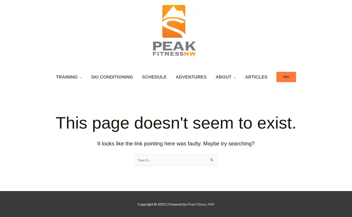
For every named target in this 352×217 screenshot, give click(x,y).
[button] (286, 77)
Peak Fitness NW (201, 204)
